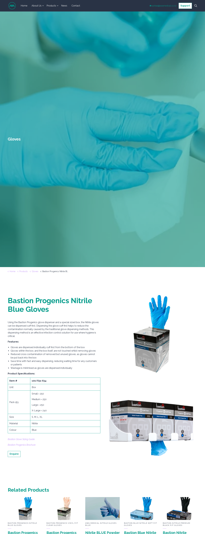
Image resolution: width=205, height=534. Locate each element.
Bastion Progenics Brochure (22, 444)
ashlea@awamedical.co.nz (163, 6)
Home (24, 5)
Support (185, 6)
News (64, 5)
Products (51, 5)
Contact (75, 5)
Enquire (14, 454)
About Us (36, 5)
